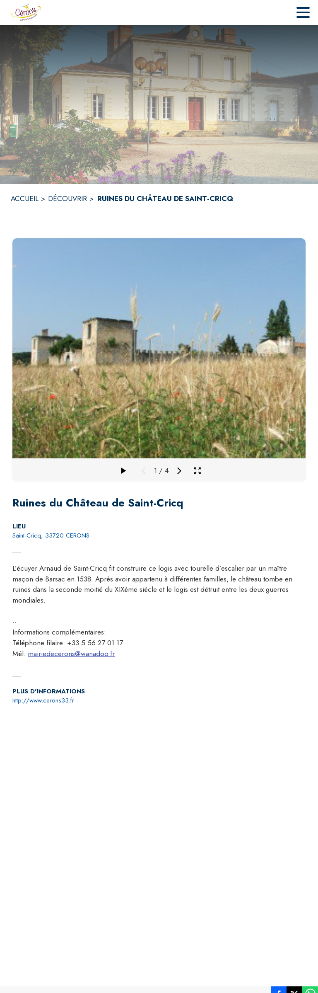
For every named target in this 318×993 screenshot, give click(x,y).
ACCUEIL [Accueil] (25, 198)
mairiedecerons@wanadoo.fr (71, 654)
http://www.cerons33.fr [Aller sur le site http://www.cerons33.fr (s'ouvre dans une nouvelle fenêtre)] (43, 700)
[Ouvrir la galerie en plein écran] (197, 470)
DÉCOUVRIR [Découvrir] (67, 198)
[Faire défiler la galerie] (123, 471)
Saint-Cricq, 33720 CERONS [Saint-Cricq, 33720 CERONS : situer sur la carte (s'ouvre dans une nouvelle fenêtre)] (50, 535)
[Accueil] (26, 12)
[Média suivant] (179, 471)
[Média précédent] (143, 471)
